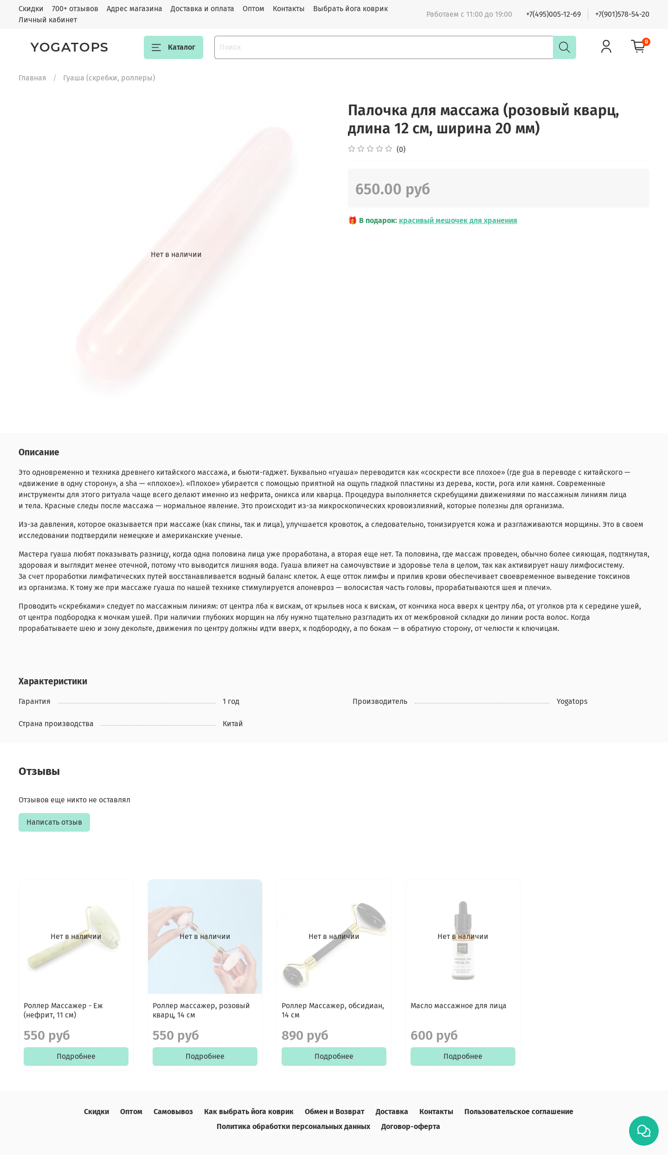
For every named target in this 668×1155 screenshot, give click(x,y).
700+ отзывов (75, 8)
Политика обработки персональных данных (293, 1126)
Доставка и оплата (202, 8)
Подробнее (76, 1056)
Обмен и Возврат (335, 1111)
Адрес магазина (134, 8)
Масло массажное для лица (459, 1005)
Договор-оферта (410, 1126)
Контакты (289, 8)
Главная (32, 77)
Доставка (392, 1111)
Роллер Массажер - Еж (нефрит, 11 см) (63, 1010)
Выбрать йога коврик (350, 8)
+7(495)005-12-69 (553, 14)
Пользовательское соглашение (518, 1111)
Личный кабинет (48, 19)
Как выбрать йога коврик (249, 1111)
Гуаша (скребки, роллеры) (109, 77)
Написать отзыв (54, 822)
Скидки (31, 8)
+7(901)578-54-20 (622, 14)
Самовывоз (173, 1111)
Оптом (253, 8)
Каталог (173, 47)
